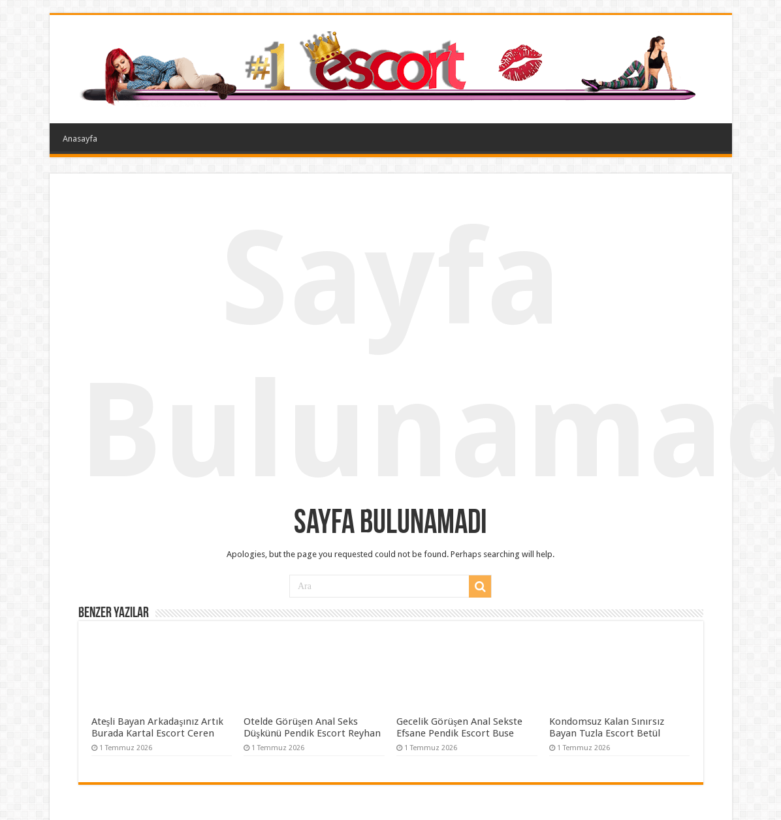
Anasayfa (80, 139)
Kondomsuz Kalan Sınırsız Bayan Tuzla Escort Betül (606, 727)
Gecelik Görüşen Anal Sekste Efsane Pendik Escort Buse (459, 727)
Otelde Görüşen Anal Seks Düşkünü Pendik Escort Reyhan (312, 727)
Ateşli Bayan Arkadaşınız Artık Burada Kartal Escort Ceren (157, 727)
